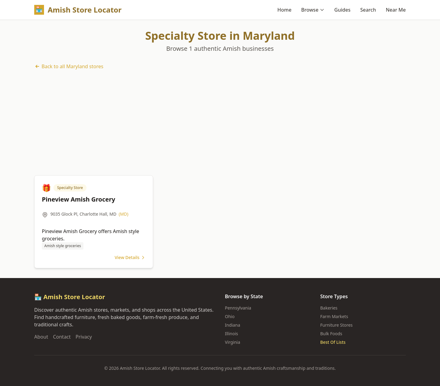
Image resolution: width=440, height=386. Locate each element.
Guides (342, 9)
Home (284, 9)
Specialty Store (70, 187)
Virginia (232, 342)
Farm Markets (334, 316)
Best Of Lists (333, 342)
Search (368, 9)
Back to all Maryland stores (68, 66)
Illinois (231, 333)
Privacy (83, 336)
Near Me (396, 9)
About (41, 336)
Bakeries (328, 308)
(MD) (123, 214)
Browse (312, 9)
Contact (62, 336)
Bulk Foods (331, 333)
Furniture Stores (336, 325)
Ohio (230, 316)
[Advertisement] (220, 122)
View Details (130, 257)
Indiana (232, 325)
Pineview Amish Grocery (78, 199)
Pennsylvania (238, 308)
